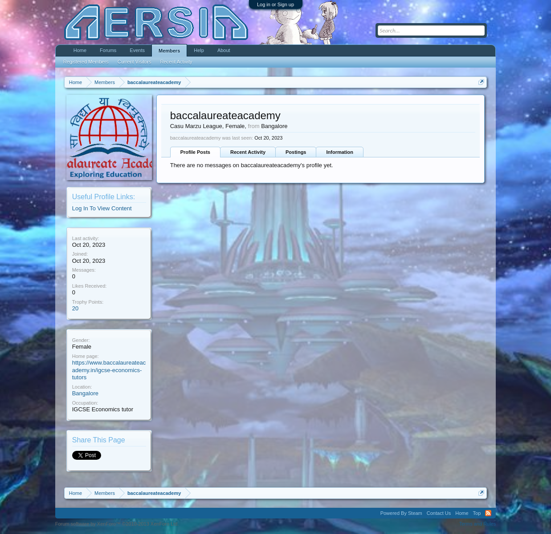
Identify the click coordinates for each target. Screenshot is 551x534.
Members (169, 50)
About (223, 50)
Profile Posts (195, 152)
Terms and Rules (477, 523)
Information (339, 152)
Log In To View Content (102, 208)
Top (477, 513)
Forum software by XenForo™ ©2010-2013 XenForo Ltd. (117, 523)
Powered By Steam (401, 513)
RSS (488, 513)
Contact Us (439, 513)
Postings (296, 152)
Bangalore (85, 393)
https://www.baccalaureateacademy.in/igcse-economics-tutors (109, 370)
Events (137, 50)
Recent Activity (247, 152)
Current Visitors (134, 61)
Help (199, 50)
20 (75, 308)
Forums (108, 50)
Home (79, 50)
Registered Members (86, 61)
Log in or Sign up (275, 4)
